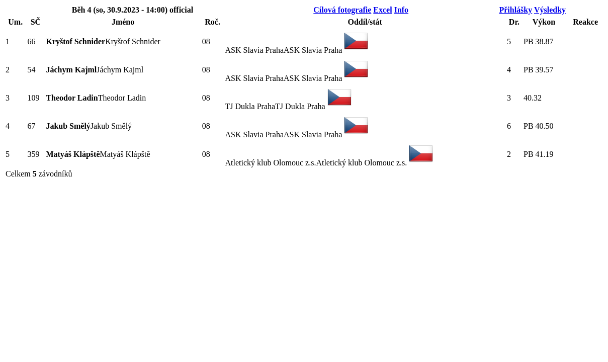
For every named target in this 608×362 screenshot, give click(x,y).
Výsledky (550, 10)
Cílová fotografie (342, 10)
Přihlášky (515, 10)
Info (401, 10)
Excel (382, 10)
